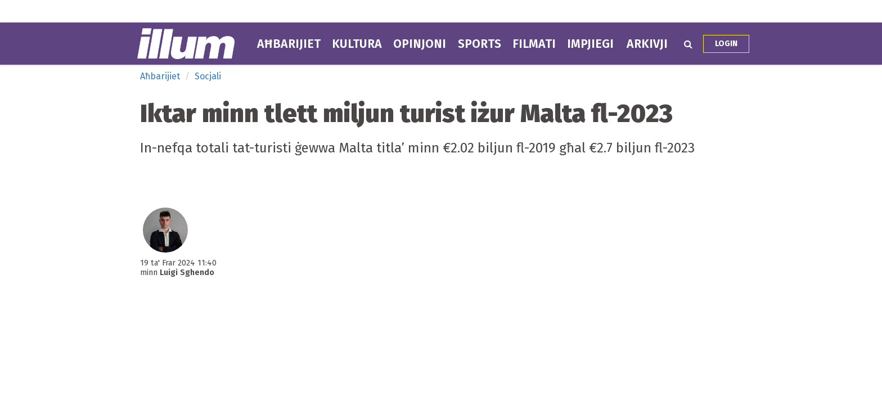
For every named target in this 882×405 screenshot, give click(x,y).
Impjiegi (590, 44)
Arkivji (647, 44)
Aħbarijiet (289, 44)
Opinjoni (419, 44)
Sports (479, 44)
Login (726, 43)
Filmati (534, 44)
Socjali (208, 76)
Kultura (357, 44)
